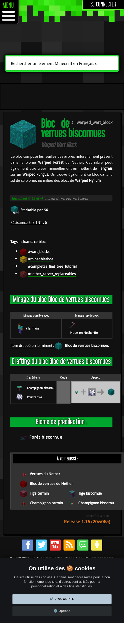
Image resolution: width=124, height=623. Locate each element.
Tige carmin (39, 493)
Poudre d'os (34, 397)
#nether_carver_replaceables (52, 273)
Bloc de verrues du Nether (51, 483)
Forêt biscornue (45, 437)
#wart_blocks (38, 251)
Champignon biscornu (40, 388)
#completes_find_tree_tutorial (52, 266)
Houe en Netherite (84, 332)
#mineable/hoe (40, 259)
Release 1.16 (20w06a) (87, 521)
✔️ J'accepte (62, 599)
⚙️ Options (62, 611)
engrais (106, 168)
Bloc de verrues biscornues (87, 345)
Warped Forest (50, 162)
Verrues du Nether (45, 473)
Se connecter (103, 4)
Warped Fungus (35, 174)
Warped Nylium (88, 180)
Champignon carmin (46, 503)
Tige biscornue (90, 493)
